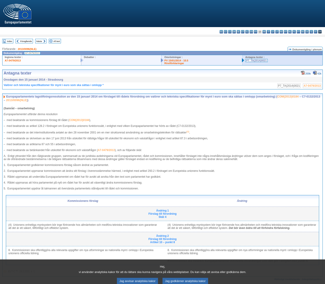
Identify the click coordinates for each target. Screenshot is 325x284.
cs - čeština (230, 31)
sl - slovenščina (311, 31)
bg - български (221, 31)
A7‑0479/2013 (106, 150)
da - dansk (234, 31)
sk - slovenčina (307, 31)
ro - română (302, 31)
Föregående (26, 41)
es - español (225, 31)
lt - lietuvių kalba (277, 31)
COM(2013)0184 (288, 96)
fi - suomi (315, 31)
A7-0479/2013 (13, 60)
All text (56, 41)
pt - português (298, 31)
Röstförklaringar (174, 63)
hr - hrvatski (264, 31)
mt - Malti (285, 31)
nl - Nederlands (290, 31)
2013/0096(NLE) (27, 49)
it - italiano (268, 31)
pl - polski (294, 31)
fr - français (255, 31)
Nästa (39, 41)
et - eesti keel (242, 31)
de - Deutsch (238, 31)
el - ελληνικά (247, 31)
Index (9, 41)
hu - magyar (281, 31)
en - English (251, 31)
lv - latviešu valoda (272, 31)
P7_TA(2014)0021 (256, 60)
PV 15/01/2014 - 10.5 (176, 60)
